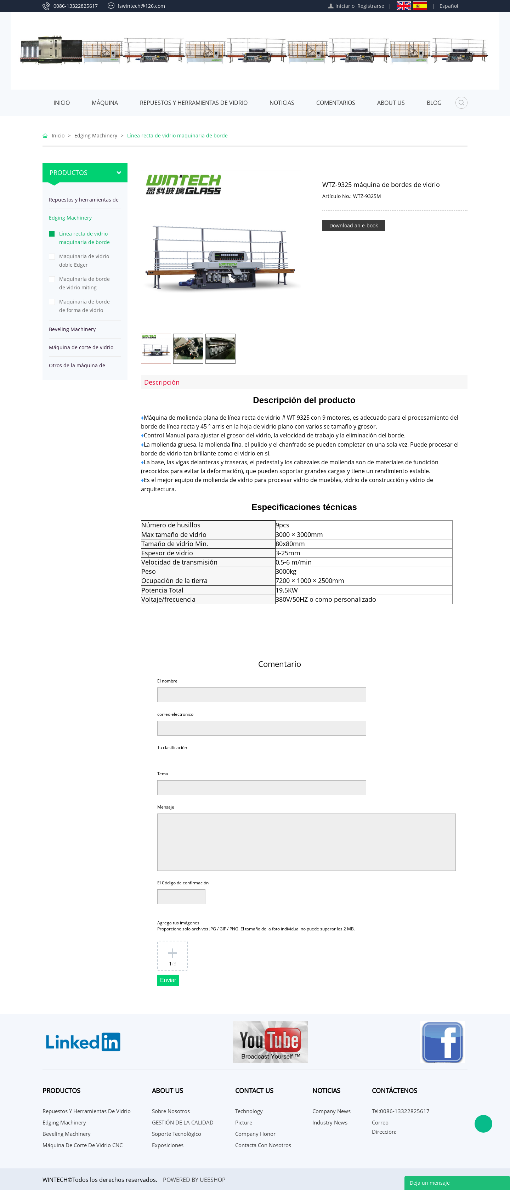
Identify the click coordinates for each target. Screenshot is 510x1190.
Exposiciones (167, 1145)
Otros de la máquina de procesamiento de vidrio (78, 368)
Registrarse (370, 5)
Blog (434, 103)
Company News (331, 1111)
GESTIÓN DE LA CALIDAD (183, 1122)
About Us (391, 103)
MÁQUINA (105, 103)
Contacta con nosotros (263, 1145)
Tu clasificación (172, 747)
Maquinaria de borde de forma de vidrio (84, 305)
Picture (243, 1122)
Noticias (282, 103)
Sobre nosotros (171, 1111)
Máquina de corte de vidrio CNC (81, 350)
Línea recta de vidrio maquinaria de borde (177, 135)
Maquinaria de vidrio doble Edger (84, 260)
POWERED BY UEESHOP (194, 1180)
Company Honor (255, 1133)
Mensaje (165, 807)
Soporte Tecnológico (176, 1133)
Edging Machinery (95, 135)
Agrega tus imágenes (256, 926)
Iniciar (342, 5)
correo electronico (175, 714)
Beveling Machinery (72, 329)
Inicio (61, 103)
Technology (249, 1111)
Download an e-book (353, 225)
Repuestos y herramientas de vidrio (194, 103)
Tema (162, 774)
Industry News (329, 1122)
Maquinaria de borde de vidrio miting (84, 283)
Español (449, 5)
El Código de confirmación (183, 883)
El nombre (167, 681)
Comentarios (335, 103)
